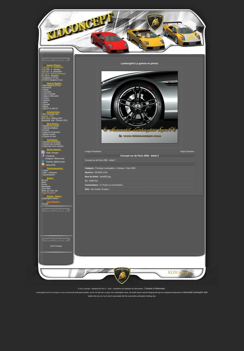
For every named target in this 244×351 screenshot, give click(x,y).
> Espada (46, 104)
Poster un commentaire (112, 185)
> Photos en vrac (49, 136)
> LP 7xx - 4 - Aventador (52, 72)
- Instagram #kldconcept (53, 158)
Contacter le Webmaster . (155, 289)
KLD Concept (56, 246)
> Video (45, 170)
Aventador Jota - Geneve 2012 (54, 120)
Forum (44, 184)
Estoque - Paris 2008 (126, 168)
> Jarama (46, 100)
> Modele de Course (50, 126)
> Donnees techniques (51, 142)
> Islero (45, 102)
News (44, 182)
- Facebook (48, 156)
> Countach (46, 92)
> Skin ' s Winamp (49, 173)
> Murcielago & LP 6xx (51, 85)
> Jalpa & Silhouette (50, 96)
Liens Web (46, 189)
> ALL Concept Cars (50, 114)
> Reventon (46, 88)
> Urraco (45, 98)
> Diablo (45, 90)
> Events (45, 130)
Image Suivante (187, 151)
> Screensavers (48, 175)
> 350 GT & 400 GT (50, 109)
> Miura (45, 106)
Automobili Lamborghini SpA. (195, 292)
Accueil (45, 180)
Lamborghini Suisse (50, 198)
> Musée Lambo (48, 134)
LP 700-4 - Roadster (50, 76)
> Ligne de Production (51, 132)
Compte (45, 204)
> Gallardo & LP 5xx (50, 78)
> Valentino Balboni (50, 128)
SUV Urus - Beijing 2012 (52, 118)
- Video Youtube (50, 153)
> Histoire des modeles (51, 144)
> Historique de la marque (52, 146)
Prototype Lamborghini (105, 168)
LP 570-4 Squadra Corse (52, 80)
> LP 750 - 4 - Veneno (51, 69)
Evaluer (105, 189)
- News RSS (48, 165)
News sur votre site (50, 191)
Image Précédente (93, 151)
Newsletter (46, 187)
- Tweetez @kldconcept (53, 162)
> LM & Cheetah (48, 94)
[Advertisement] (56, 223)
